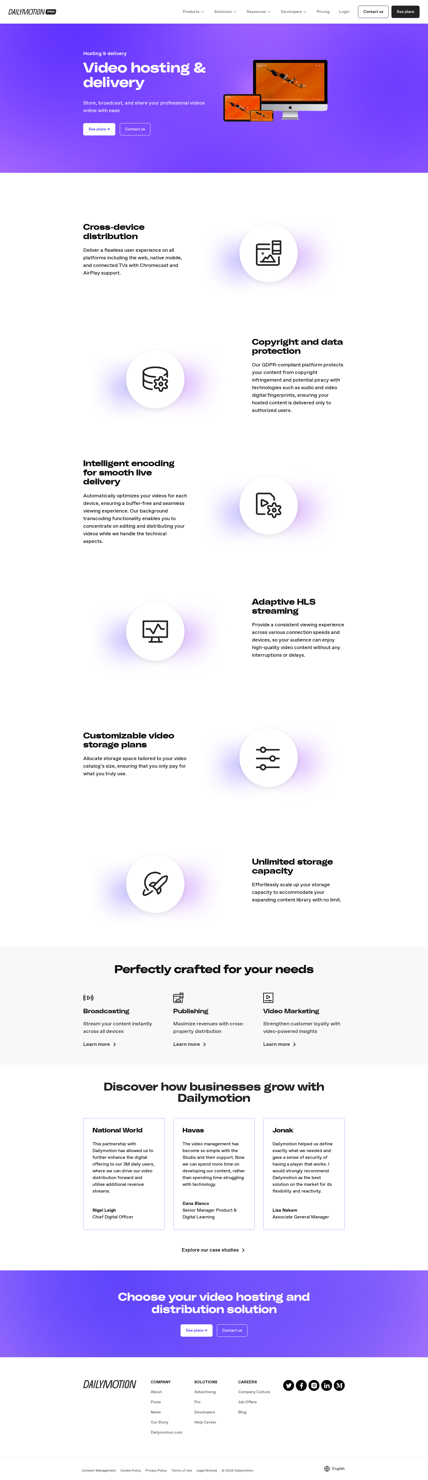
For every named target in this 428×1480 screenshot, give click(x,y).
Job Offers (247, 1402)
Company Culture (254, 1392)
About (156, 1392)
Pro (197, 1402)
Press (156, 1402)
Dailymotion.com (167, 1432)
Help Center (205, 1422)
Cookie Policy (130, 1470)
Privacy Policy (156, 1470)
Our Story (159, 1422)
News (156, 1412)
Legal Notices (206, 1470)
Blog (242, 1412)
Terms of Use (181, 1470)
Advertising (205, 1392)
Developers (204, 1412)
